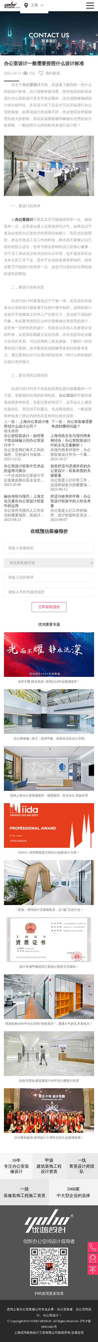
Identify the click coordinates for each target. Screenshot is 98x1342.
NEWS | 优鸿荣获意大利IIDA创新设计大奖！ (49, 852)
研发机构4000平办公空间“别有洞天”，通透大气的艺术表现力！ (49, 1024)
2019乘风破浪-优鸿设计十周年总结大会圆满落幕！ (49, 1137)
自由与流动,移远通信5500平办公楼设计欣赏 (49, 1080)
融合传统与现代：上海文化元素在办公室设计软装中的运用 (24, 501)
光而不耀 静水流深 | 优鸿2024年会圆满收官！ (49, 681)
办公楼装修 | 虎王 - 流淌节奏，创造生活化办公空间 (49, 738)
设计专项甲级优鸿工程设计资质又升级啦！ (49, 967)
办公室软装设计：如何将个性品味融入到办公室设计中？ (24, 440)
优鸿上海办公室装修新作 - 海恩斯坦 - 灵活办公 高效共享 (49, 795)
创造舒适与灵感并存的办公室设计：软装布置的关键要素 (70, 470)
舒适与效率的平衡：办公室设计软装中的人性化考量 (70, 501)
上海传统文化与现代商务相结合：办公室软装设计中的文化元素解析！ (70, 440)
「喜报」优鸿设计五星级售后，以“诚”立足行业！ (49, 910)
